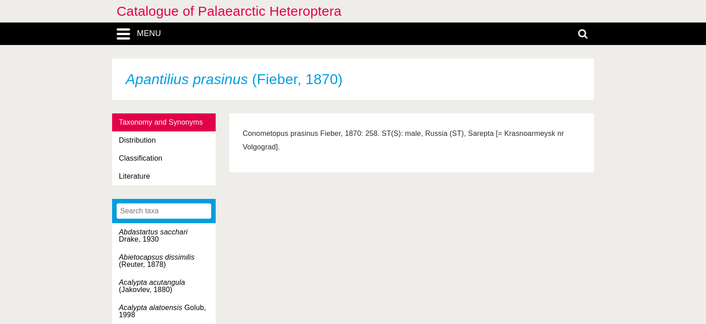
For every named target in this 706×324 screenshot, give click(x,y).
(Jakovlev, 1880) (152, 286)
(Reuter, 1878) (157, 260)
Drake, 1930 (153, 235)
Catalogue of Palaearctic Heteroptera (229, 11)
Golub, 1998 (162, 311)
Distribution (137, 140)
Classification (141, 158)
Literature (134, 176)
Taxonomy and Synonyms (161, 122)
